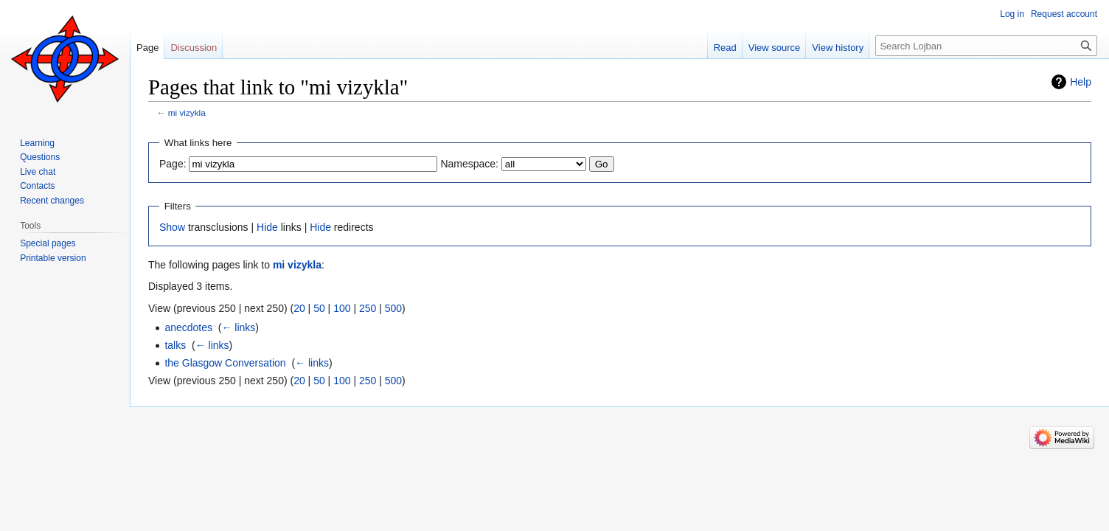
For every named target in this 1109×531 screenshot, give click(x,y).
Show (172, 227)
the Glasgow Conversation (224, 363)
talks (175, 345)
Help (1080, 82)
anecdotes (188, 327)
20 (299, 308)
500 (393, 308)
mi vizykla (187, 112)
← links (238, 327)
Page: (173, 164)
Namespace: (469, 164)
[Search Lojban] (986, 45)
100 (341, 308)
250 (367, 308)
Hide (267, 227)
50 (319, 308)
